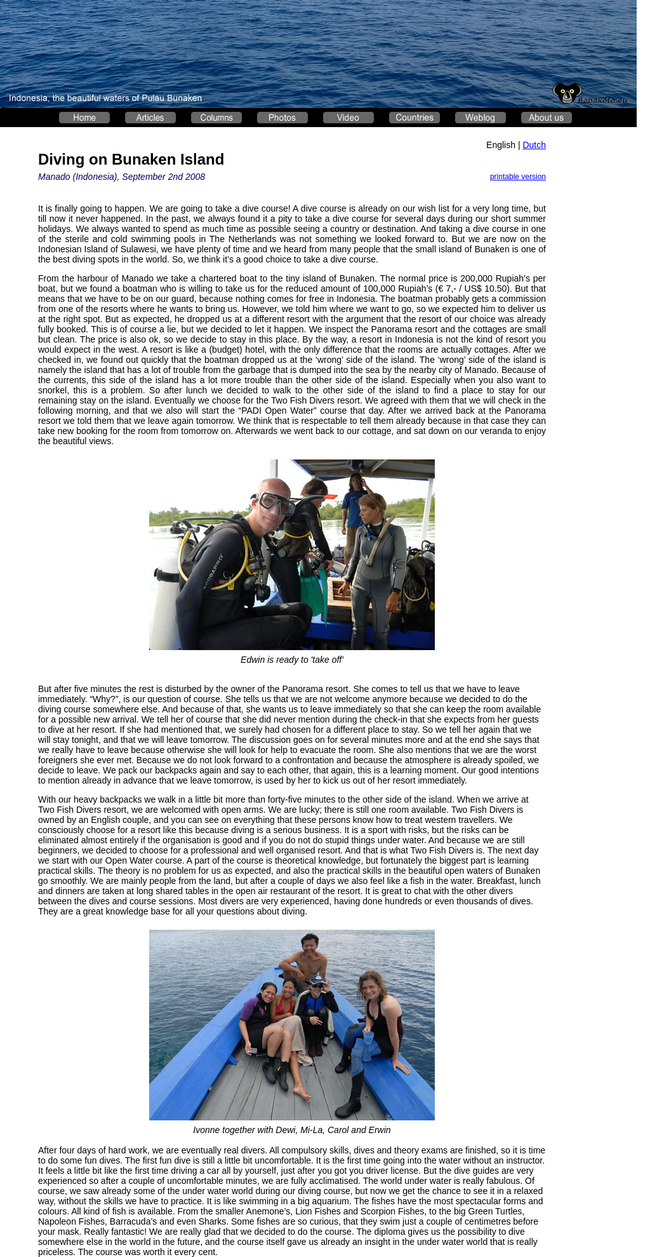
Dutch (534, 145)
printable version (518, 176)
